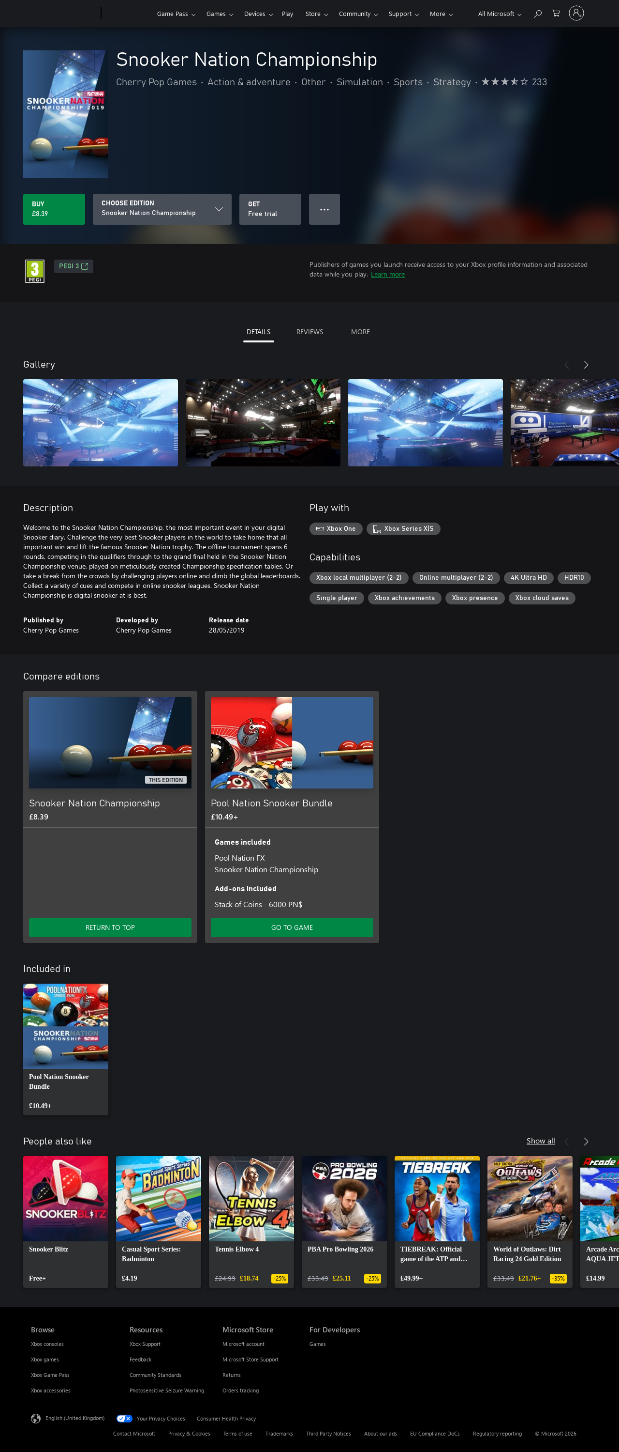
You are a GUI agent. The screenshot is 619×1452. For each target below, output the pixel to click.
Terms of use (237, 1433)
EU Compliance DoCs (435, 1433)
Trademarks (279, 1433)
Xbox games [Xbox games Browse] (45, 1359)
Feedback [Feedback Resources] (140, 1359)
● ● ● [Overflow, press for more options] (324, 209)
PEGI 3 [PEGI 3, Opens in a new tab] (73, 266)
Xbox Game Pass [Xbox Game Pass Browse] (50, 1375)
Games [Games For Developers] (318, 1344)
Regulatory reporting (497, 1433)
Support (400, 13)
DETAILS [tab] (258, 331)
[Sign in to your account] (576, 13)
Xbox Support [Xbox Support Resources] (145, 1344)
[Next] (586, 364)
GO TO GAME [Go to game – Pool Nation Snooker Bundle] (292, 927)
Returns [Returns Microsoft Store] (231, 1375)
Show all (541, 1140)
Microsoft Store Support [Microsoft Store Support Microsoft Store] (250, 1359)
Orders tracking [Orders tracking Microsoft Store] (240, 1390)
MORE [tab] (360, 331)
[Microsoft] (64, 13)
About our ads (380, 1433)
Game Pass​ (172, 13)
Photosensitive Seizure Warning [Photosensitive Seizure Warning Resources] (167, 1390)
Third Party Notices (328, 1433)
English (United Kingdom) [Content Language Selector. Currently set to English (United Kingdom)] (74, 1418)
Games (216, 13)
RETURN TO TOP (110, 927)
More (437, 13)
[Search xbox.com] (537, 12)
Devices (254, 13)
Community (354, 13)
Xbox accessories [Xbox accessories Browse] (51, 1390)
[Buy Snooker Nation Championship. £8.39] (54, 209)
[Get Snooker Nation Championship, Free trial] (270, 209)
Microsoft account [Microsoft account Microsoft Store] (243, 1344)
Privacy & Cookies (189, 1433)
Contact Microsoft (134, 1433)
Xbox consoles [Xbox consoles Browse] (47, 1344)
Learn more (388, 273)
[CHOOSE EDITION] (162, 209)
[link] (65, 1049)
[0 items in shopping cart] (556, 12)
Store (313, 13)
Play (287, 13)
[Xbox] (128, 13)
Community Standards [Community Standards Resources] (155, 1375)
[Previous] (566, 364)
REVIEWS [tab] (309, 331)
